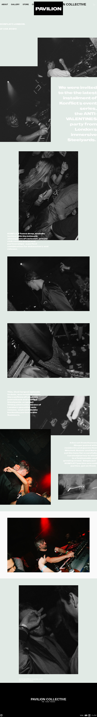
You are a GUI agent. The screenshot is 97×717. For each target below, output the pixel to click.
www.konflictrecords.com (31, 679)
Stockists (52, 701)
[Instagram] (1, 715)
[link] (94, 4)
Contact (47, 701)
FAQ (43, 701)
